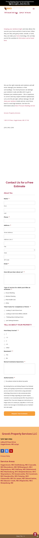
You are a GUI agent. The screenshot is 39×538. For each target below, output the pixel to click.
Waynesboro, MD (7, 469)
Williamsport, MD (25, 467)
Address (7, 225)
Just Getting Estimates (12, 320)
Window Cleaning (10, 296)
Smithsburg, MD (21, 465)
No (7, 358)
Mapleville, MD (26, 481)
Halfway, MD (20, 469)
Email (6, 264)
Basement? (8, 351)
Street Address (8, 232)
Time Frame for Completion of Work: (17, 307)
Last (5, 213)
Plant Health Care (11, 299)
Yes (7, 355)
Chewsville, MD (7, 478)
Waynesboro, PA (7, 474)
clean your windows (10, 101)
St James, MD (19, 478)
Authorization (9, 378)
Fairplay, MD (23, 476)
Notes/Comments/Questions (14, 362)
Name (6, 199)
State (5, 253)
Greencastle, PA (21, 474)
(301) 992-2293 (6, 439)
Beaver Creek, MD (11, 481)
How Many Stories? (11, 330)
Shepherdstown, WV (27, 472)
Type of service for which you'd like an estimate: (17, 288)
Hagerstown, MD (7, 465)
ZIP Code (6, 260)
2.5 (7, 344)
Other (7, 303)
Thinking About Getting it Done (14, 317)
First (5, 206)
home (18, 36)
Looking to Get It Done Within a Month (16, 314)
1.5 (7, 337)
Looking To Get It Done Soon (14, 310)
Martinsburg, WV (11, 472)
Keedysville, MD (10, 476)
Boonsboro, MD (10, 467)
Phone (7, 217)
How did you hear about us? (14, 272)
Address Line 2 (8, 239)
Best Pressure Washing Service (25, 106)
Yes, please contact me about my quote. (17, 381)
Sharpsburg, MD (7, 483)
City (5, 246)
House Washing (10, 293)
